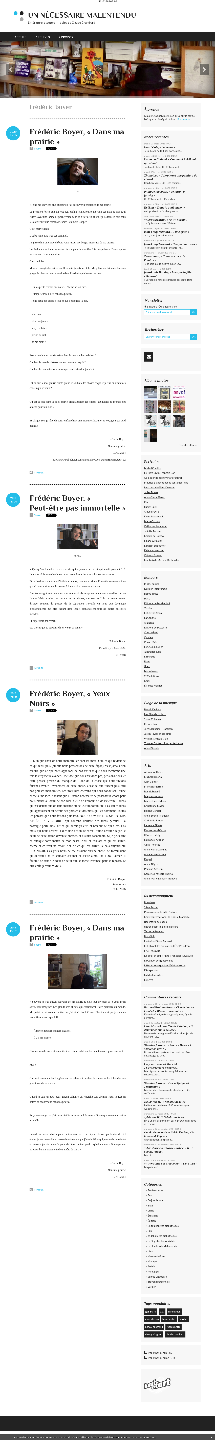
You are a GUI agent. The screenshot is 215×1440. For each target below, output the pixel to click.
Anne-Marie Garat (154, 497)
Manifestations (156, 1256)
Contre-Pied (151, 632)
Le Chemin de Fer (153, 646)
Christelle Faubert (154, 820)
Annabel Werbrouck (155, 854)
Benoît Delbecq (152, 709)
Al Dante (149, 622)
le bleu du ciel (151, 583)
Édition (152, 1220)
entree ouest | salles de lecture (161, 926)
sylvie (147, 1117)
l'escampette (173, 1326)
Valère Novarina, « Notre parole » (165, 219)
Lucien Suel (150, 506)
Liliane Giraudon (153, 540)
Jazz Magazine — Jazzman (158, 728)
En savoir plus (149, 1437)
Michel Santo (152, 1163)
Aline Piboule (151, 748)
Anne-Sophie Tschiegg (156, 815)
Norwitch (149, 936)
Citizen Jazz (150, 723)
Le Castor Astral (153, 612)
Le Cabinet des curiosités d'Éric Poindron (167, 945)
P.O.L (147, 598)
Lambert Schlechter (155, 545)
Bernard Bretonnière (157, 1007)
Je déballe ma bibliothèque (162, 1235)
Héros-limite (151, 593)
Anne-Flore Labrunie (155, 849)
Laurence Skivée (153, 825)
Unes (147, 666)
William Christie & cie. (156, 738)
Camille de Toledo (154, 535)
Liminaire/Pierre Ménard (158, 941)
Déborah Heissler (154, 550)
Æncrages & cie (152, 651)
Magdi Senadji (152, 791)
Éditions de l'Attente (155, 627)
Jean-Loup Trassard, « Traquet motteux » (170, 244)
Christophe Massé (154, 805)
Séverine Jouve (153, 1045)
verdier (184, 1319)
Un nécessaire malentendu (82, 15)
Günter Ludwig (152, 835)
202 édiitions (151, 675)
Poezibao (149, 902)
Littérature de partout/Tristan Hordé (164, 965)
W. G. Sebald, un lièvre (172, 1101)
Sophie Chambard (157, 1276)
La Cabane (150, 617)
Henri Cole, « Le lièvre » (159, 147)
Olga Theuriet (152, 844)
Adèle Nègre (151, 864)
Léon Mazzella (153, 1026)
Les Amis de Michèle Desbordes (161, 560)
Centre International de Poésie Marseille (167, 916)
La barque (149, 656)
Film (150, 1230)
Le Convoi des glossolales (158, 960)
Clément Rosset (153, 555)
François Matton (153, 786)
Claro (147, 501)
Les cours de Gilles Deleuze (159, 487)
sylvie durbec (152, 1148)
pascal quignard (154, 1326)
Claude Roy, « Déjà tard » (181, 1163)
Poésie (151, 1266)
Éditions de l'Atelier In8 (157, 603)
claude (148, 1101)
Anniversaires (155, 1190)
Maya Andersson (153, 796)
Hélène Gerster (152, 810)
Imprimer (37, 472)
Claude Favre (151, 511)
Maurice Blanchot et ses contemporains (166, 482)
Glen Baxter (151, 781)
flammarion (174, 1311)
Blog (150, 1205)
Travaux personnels (159, 1281)
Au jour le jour (155, 1200)
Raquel (148, 859)
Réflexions (154, 1271)
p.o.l (162, 1311)
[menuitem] (22, 36)
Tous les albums (188, 444)
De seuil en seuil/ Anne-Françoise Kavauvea (168, 955)
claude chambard (154, 1132)
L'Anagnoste (151, 970)
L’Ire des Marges (153, 685)
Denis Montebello (154, 516)
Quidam (148, 637)
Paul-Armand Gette (155, 830)
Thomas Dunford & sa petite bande (163, 743)
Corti (147, 680)
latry (147, 1064)
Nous (147, 661)
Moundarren (151, 671)
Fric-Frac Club (152, 950)
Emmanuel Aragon (154, 839)
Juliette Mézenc (153, 531)
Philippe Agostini (153, 868)
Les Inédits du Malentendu (162, 1246)
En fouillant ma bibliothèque (163, 1225)
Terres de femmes (154, 931)
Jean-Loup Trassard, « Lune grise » (166, 232)
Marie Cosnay (152, 521)
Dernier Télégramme (155, 588)
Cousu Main (150, 642)
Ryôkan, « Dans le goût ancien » (164, 207)
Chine (151, 1210)
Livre (150, 1251)
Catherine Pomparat (155, 526)
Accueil (20, 37)
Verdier (148, 608)
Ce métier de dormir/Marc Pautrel (163, 477)
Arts (150, 1195)
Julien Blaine (151, 492)
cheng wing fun (153, 1334)
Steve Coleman (152, 719)
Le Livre (148, 979)
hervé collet (169, 1319)
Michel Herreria (153, 776)
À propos (65, 37)
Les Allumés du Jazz (155, 714)
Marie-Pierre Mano (155, 800)
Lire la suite (183, 119)
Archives (43, 37)
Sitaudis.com (151, 907)
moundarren (152, 1319)
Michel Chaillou (152, 468)
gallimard (150, 1311)
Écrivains (153, 1215)
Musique (152, 1261)
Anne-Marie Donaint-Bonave (160, 878)
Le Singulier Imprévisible (161, 1241)
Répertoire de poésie (155, 921)
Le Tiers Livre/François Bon (159, 472)
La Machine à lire (153, 974)
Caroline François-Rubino (158, 873)
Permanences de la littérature (160, 912)
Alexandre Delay (153, 771)
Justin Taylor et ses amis (157, 733)
